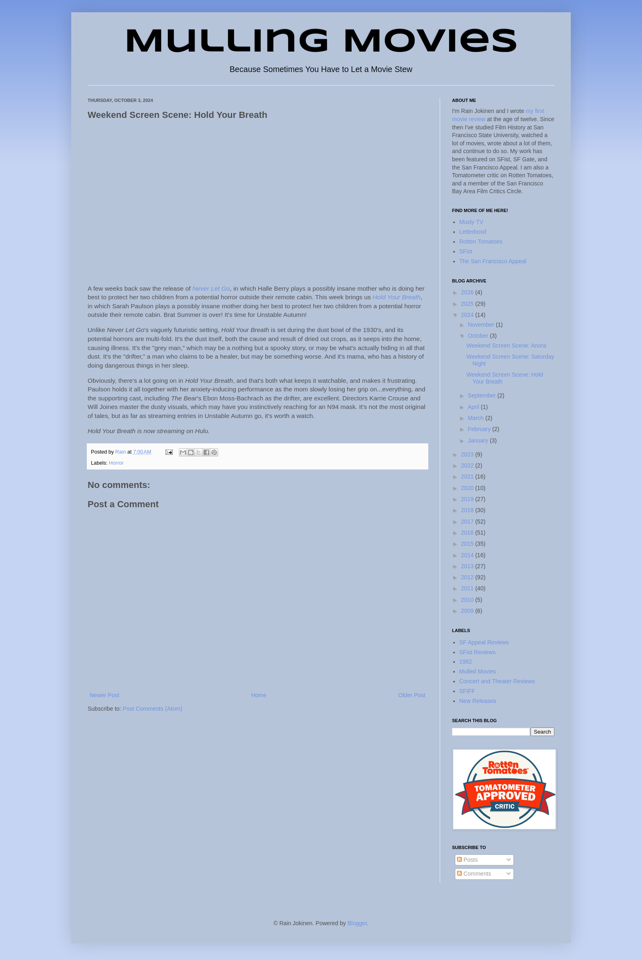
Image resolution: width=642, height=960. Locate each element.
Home (258, 695)
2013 (468, 566)
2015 (468, 543)
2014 (468, 555)
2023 (468, 454)
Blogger (357, 923)
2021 (468, 476)
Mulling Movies (321, 43)
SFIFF (467, 691)
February (480, 429)
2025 (468, 303)
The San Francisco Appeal (493, 261)
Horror (116, 463)
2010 (468, 599)
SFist (465, 251)
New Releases (477, 701)
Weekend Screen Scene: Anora (506, 345)
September (482, 395)
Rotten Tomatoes (481, 241)
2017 (468, 521)
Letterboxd (472, 231)
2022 (468, 465)
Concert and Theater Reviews (497, 681)
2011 (468, 588)
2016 (468, 532)
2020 (468, 488)
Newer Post (104, 695)
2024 (468, 315)
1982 (465, 661)
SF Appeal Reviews (484, 642)
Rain (121, 452)
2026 (468, 292)
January (479, 440)
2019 (468, 499)
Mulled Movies (477, 671)
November (481, 324)
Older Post (411, 695)
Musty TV (471, 222)
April (474, 407)
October (479, 335)
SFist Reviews (477, 652)
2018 (468, 510)
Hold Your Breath (396, 297)
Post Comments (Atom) (152, 708)
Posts (467, 859)
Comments (474, 873)
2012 (468, 577)
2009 (468, 611)
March (476, 418)
